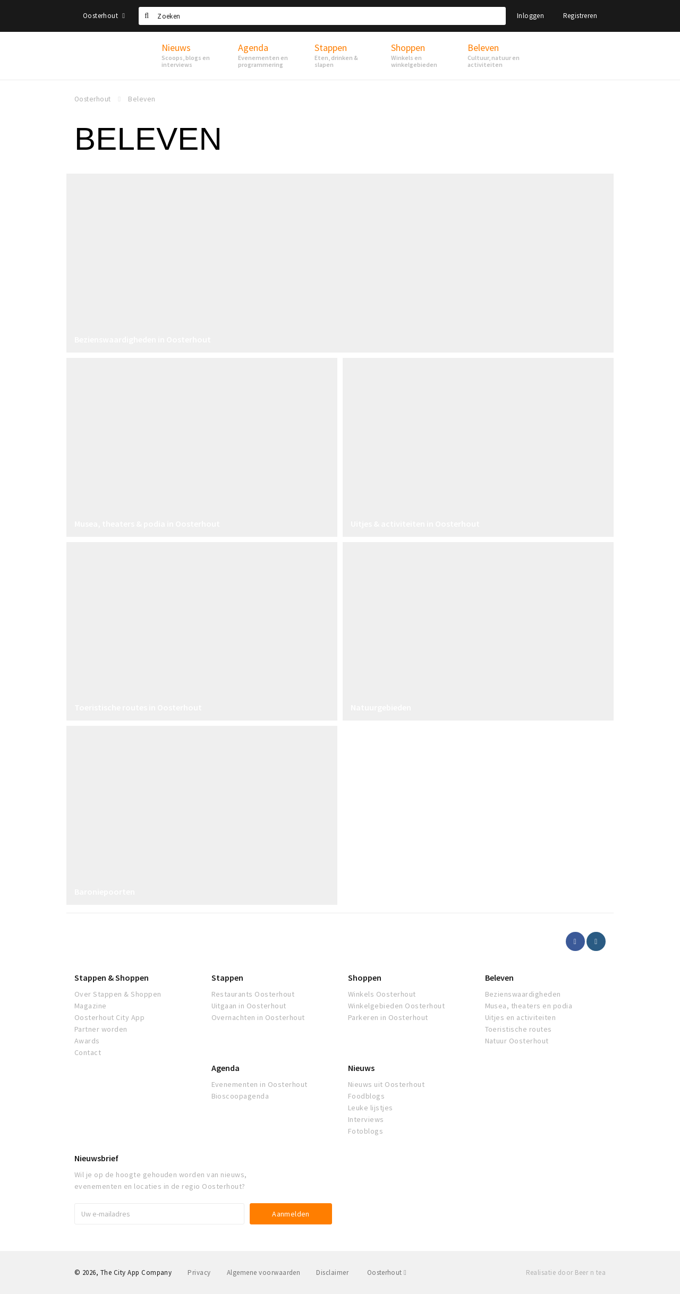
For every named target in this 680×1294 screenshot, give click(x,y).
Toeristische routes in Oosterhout (138, 707)
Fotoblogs (365, 1131)
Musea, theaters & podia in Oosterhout (147, 523)
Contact (87, 1052)
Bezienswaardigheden (523, 994)
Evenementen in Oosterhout (259, 1084)
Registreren (580, 15)
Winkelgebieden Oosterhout (396, 1005)
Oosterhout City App (109, 1017)
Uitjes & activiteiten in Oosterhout (415, 523)
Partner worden (101, 1029)
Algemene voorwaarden (264, 1272)
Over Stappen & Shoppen (118, 994)
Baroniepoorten (104, 891)
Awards (87, 1041)
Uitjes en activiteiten (520, 1017)
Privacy (199, 1272)
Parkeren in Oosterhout (388, 1017)
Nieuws (361, 1067)
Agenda (225, 1067)
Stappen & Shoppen (111, 977)
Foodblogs (366, 1096)
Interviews (366, 1119)
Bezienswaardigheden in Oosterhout (142, 339)
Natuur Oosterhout (517, 1041)
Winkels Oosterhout (382, 994)
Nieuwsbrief (96, 1158)
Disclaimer (332, 1272)
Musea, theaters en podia (529, 1005)
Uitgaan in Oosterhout (248, 1005)
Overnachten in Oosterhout (258, 1017)
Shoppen (364, 977)
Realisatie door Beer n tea (566, 1272)
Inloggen (530, 15)
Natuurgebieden (381, 707)
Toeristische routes (518, 1029)
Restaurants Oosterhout (253, 994)
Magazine (90, 1005)
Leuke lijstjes (370, 1107)
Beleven (499, 977)
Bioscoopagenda (240, 1096)
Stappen (227, 977)
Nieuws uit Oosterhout (386, 1084)
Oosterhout (104, 15)
